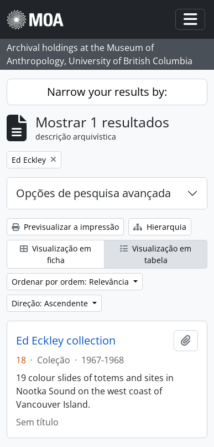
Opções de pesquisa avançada (93, 193)
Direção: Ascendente (51, 303)
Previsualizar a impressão (65, 227)
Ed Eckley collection (66, 340)
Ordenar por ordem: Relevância (71, 281)
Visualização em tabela (155, 254)
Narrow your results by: (107, 91)
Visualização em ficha (55, 254)
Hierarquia (159, 227)
